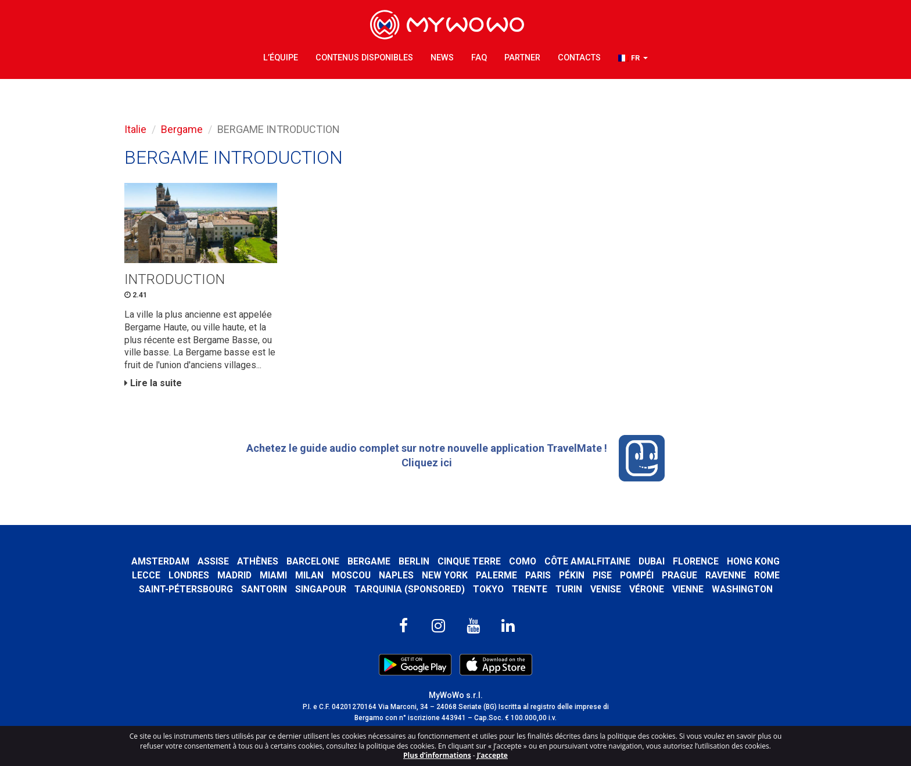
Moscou (351, 575)
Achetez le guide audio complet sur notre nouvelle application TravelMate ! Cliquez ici (455, 458)
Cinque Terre (469, 561)
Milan (309, 575)
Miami (273, 575)
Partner (522, 58)
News (442, 58)
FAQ (479, 58)
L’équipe (280, 58)
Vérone (646, 589)
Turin (568, 589)
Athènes (257, 561)
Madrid (234, 575)
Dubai (652, 561)
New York (445, 575)
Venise (605, 589)
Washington (742, 589)
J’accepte (492, 755)
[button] (633, 58)
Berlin (414, 561)
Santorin (264, 589)
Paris (538, 575)
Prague (679, 575)
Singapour (320, 589)
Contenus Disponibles (364, 58)
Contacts (579, 58)
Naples (396, 575)
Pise (602, 575)
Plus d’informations (437, 755)
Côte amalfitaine (587, 561)
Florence (696, 561)
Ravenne (725, 575)
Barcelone (312, 561)
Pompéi (637, 575)
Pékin (571, 575)
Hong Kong (753, 561)
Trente (529, 589)
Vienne (688, 589)
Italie (135, 129)
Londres (188, 575)
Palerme (496, 575)
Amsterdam (160, 561)
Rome (767, 575)
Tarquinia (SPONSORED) (409, 589)
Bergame (182, 129)
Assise (213, 561)
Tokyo (488, 589)
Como (522, 561)
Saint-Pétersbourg (186, 589)
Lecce (146, 575)
